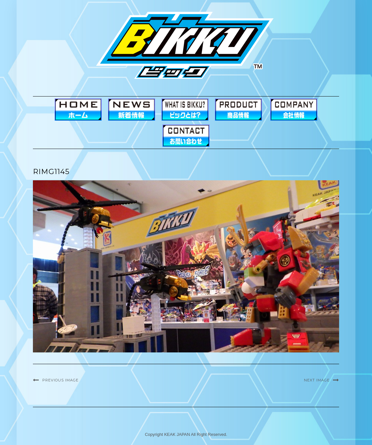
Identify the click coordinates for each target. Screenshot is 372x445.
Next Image (317, 380)
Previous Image (60, 380)
